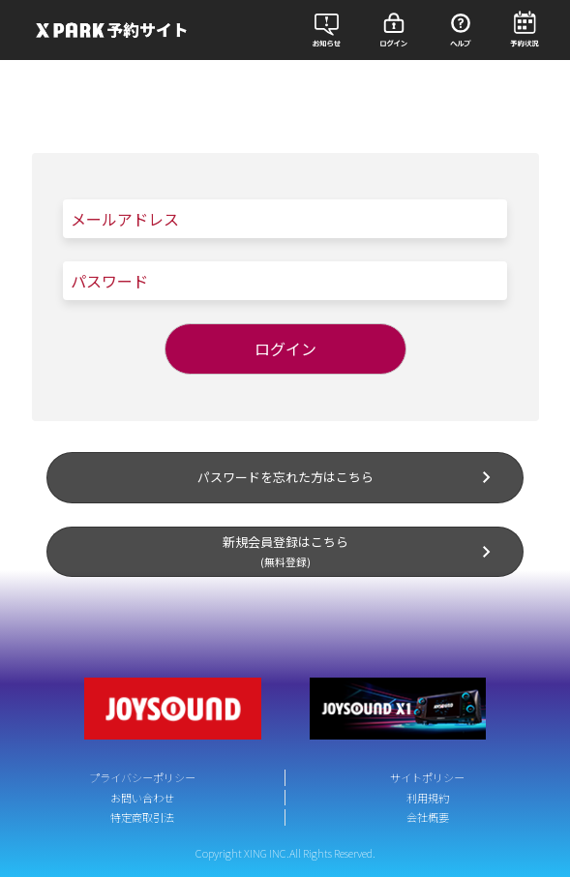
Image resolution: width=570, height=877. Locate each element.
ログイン (285, 348)
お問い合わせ (142, 797)
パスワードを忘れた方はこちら (348, 477)
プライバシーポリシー (142, 777)
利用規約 (427, 797)
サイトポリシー (427, 777)
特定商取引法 (142, 817)
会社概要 (427, 817)
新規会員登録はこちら (361, 550)
